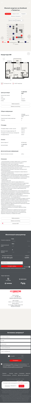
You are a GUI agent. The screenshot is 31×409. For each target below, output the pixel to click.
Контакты (14, 375)
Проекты (4, 373)
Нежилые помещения (16, 16)
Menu (2, 2)
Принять (21, 386)
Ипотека (11, 373)
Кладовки (23, 13)
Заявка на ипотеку (15, 106)
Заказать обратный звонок (15, 298)
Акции (15, 373)
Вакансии (28, 373)
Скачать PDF (15, 223)
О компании (21, 373)
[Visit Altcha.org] (22, 356)
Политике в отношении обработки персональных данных (13, 367)
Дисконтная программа (23, 375)
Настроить (13, 385)
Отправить (15, 360)
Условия (26, 266)
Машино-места (15, 13)
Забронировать (15, 103)
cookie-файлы (20, 383)
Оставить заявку (12, 266)
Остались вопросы (6, 375)
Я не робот (12, 356)
